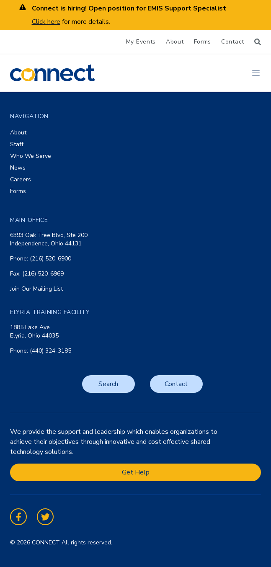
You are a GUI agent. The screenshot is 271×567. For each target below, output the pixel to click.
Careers (20, 179)
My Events (141, 42)
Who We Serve (30, 156)
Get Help (136, 472)
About (175, 42)
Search (108, 384)
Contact (232, 42)
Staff (16, 144)
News (18, 168)
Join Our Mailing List (36, 289)
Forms (203, 42)
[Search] (257, 42)
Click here (46, 21)
